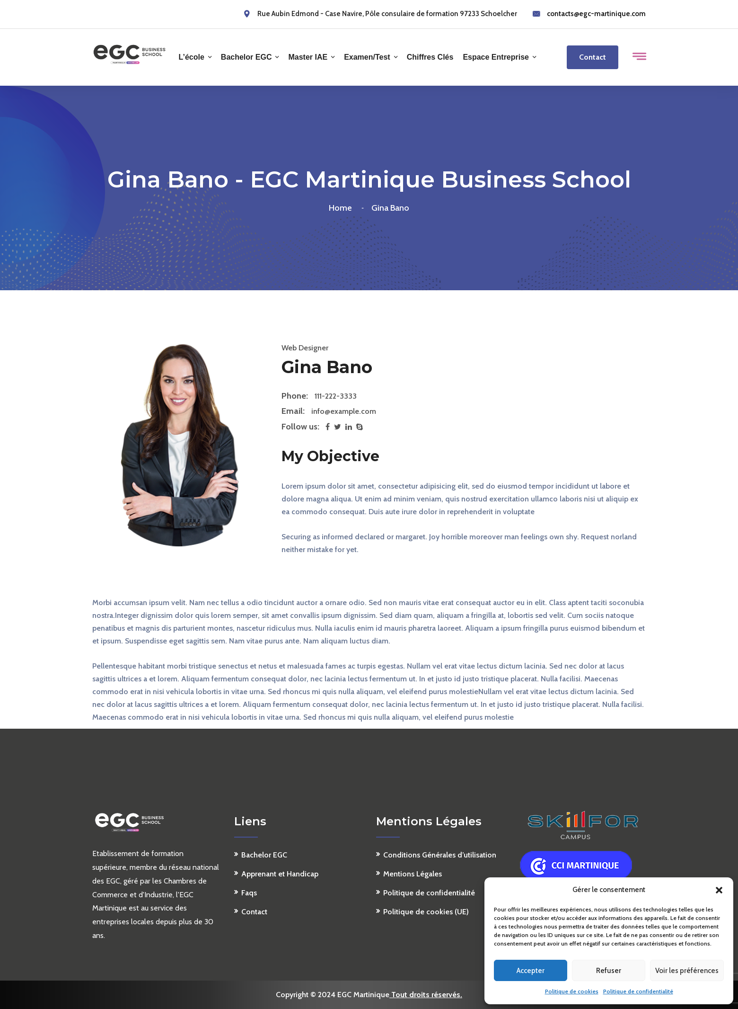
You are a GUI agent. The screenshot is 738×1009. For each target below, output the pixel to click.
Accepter (531, 970)
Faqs (249, 892)
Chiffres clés (430, 57)
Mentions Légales (412, 873)
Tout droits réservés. (425, 994)
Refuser (608, 970)
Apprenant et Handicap (279, 873)
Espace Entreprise (496, 57)
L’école (191, 57)
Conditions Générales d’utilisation (439, 854)
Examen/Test (367, 57)
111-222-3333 (336, 396)
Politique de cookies (571, 991)
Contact (592, 57)
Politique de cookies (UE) (426, 911)
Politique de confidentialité (638, 991)
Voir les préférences (687, 970)
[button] (719, 890)
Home (342, 208)
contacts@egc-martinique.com (596, 13)
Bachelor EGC (246, 57)
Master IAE (307, 57)
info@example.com (343, 411)
